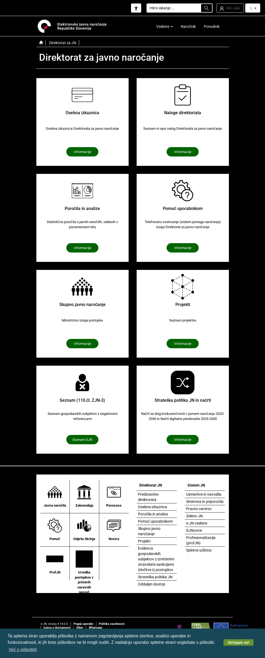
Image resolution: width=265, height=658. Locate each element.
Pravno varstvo (199, 509)
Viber (79, 627)
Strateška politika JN (155, 577)
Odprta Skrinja (84, 529)
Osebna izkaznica (152, 507)
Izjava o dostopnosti (57, 627)
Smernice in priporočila (205, 501)
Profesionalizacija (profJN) (201, 540)
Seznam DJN (82, 440)
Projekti (144, 541)
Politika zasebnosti (112, 624)
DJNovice (194, 530)
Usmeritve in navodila (203, 494)
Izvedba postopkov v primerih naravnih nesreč (84, 572)
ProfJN (54, 562)
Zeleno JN (194, 516)
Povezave (113, 495)
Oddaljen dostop (151, 584)
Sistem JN (196, 485)
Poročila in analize (153, 514)
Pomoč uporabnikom (155, 521)
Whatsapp (95, 627)
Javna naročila (55, 495)
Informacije (82, 152)
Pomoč (54, 529)
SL (252, 8)
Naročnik (188, 26)
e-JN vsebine (196, 523)
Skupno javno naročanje (149, 531)
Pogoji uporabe (83, 624)
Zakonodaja (84, 495)
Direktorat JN (150, 485)
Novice (113, 529)
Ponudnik (212, 26)
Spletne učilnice (199, 550)
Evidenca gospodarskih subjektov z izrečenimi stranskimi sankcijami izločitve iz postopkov (156, 559)
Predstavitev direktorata (148, 497)
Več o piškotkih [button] (23, 649)
